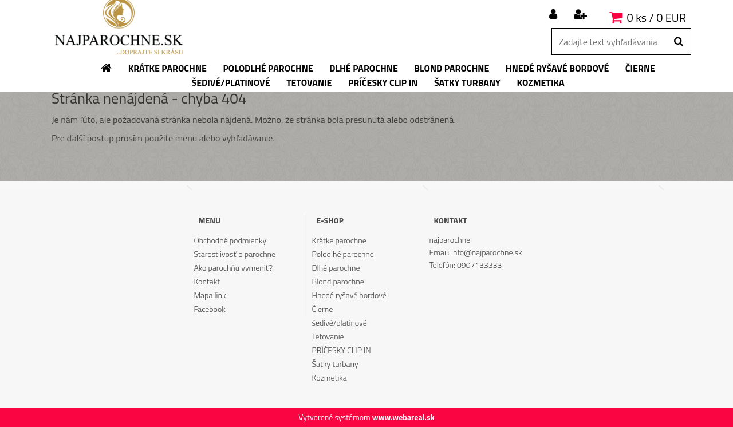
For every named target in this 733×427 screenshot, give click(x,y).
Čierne (322, 309)
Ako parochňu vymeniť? (233, 268)
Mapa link (210, 295)
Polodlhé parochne (343, 254)
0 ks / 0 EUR (656, 17)
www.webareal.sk (403, 417)
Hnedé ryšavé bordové (349, 295)
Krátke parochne (339, 240)
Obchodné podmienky (230, 240)
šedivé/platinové (339, 323)
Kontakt (207, 281)
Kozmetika (329, 377)
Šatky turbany (335, 364)
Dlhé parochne (336, 268)
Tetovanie (328, 336)
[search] (678, 42)
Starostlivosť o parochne (234, 254)
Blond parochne (338, 281)
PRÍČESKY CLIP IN (341, 350)
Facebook (209, 309)
